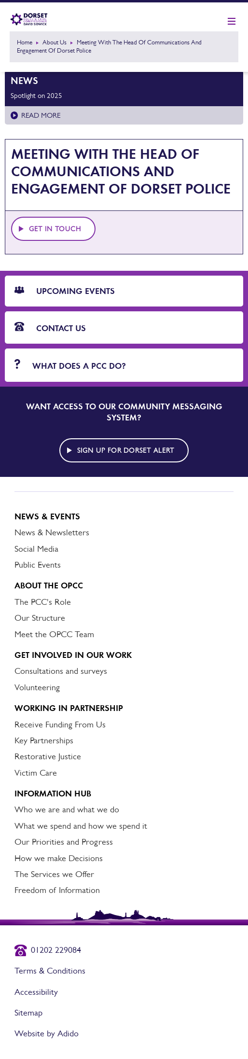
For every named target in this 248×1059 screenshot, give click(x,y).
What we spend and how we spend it (80, 826)
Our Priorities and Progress (63, 842)
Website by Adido (46, 1033)
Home (24, 42)
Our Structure (39, 618)
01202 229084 (56, 950)
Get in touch (55, 229)
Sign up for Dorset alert (126, 450)
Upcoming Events (64, 291)
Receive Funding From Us (60, 724)
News (24, 80)
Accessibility (36, 992)
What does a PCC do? (70, 365)
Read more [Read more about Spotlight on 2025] (40, 115)
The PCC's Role (42, 602)
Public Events (37, 565)
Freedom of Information (57, 890)
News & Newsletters (51, 532)
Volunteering (37, 687)
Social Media (36, 549)
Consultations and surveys (60, 671)
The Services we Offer (54, 874)
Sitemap (28, 1012)
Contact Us (50, 328)
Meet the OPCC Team (54, 634)
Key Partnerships (43, 740)
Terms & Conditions (49, 970)
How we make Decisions (58, 858)
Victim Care (35, 773)
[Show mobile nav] (231, 21)
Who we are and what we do (66, 809)
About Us (54, 42)
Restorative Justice (47, 756)
